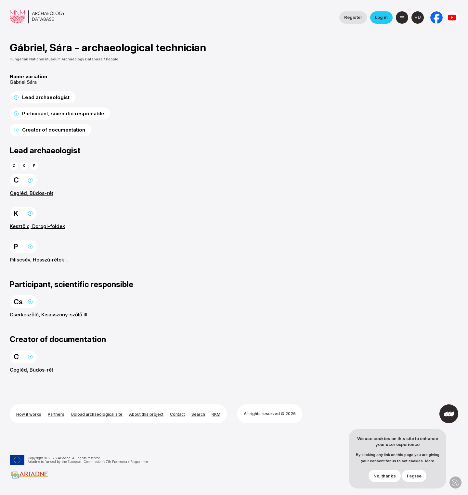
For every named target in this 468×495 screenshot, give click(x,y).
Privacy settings (455, 482)
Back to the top (30, 180)
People (112, 59)
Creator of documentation (53, 130)
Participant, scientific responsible (63, 113)
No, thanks (384, 475)
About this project (146, 414)
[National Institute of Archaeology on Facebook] (436, 17)
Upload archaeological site (97, 414)
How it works (28, 414)
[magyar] (417, 17)
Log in (381, 17)
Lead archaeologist (46, 97)
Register (353, 17)
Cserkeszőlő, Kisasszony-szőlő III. (49, 314)
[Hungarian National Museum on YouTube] (452, 17)
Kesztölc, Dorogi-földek (37, 226)
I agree (414, 475)
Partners (56, 414)
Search (198, 414)
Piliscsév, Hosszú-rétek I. (39, 260)
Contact (177, 414)
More (429, 461)
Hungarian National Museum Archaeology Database (56, 59)
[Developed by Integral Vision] (448, 413)
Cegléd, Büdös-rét (31, 193)
